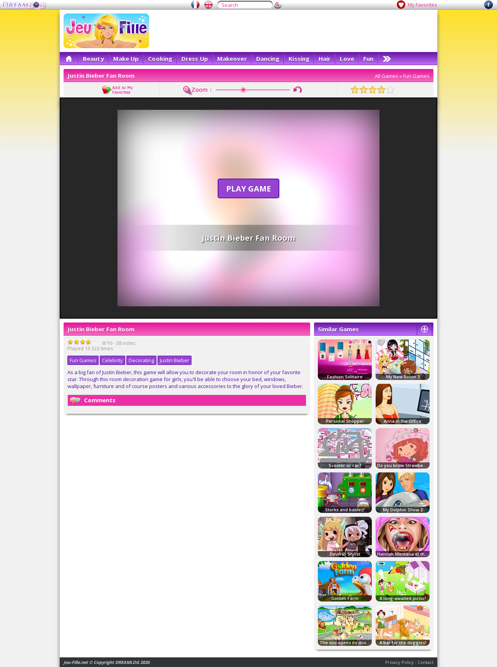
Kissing (299, 58)
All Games (386, 75)
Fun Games (416, 75)
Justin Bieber (174, 360)
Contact (425, 662)
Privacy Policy (399, 662)
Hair (325, 58)
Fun (368, 58)
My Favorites (422, 4)
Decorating (141, 360)
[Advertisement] (293, 30)
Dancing (268, 58)
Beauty (93, 58)
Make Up (126, 58)
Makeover (232, 58)
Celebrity (112, 360)
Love (347, 58)
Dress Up (194, 58)
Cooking (160, 58)
